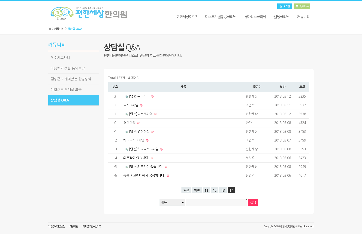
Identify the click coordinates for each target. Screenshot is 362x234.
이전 (197, 190)
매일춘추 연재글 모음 (66, 89)
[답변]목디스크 (139, 96)
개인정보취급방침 (56, 226)
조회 (302, 86)
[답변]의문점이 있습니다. (146, 166)
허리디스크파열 (134, 140)
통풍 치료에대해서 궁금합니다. (144, 175)
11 (206, 190)
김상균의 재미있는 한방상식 (71, 79)
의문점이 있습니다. (136, 158)
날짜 (282, 86)
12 (215, 190)
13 (223, 190)
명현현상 (129, 122)
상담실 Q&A (60, 100)
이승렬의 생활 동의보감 (68, 68)
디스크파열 (131, 105)
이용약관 (73, 226)
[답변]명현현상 (139, 131)
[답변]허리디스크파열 (144, 149)
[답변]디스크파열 (141, 114)
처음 (186, 190)
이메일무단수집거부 (91, 226)
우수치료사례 (60, 57)
